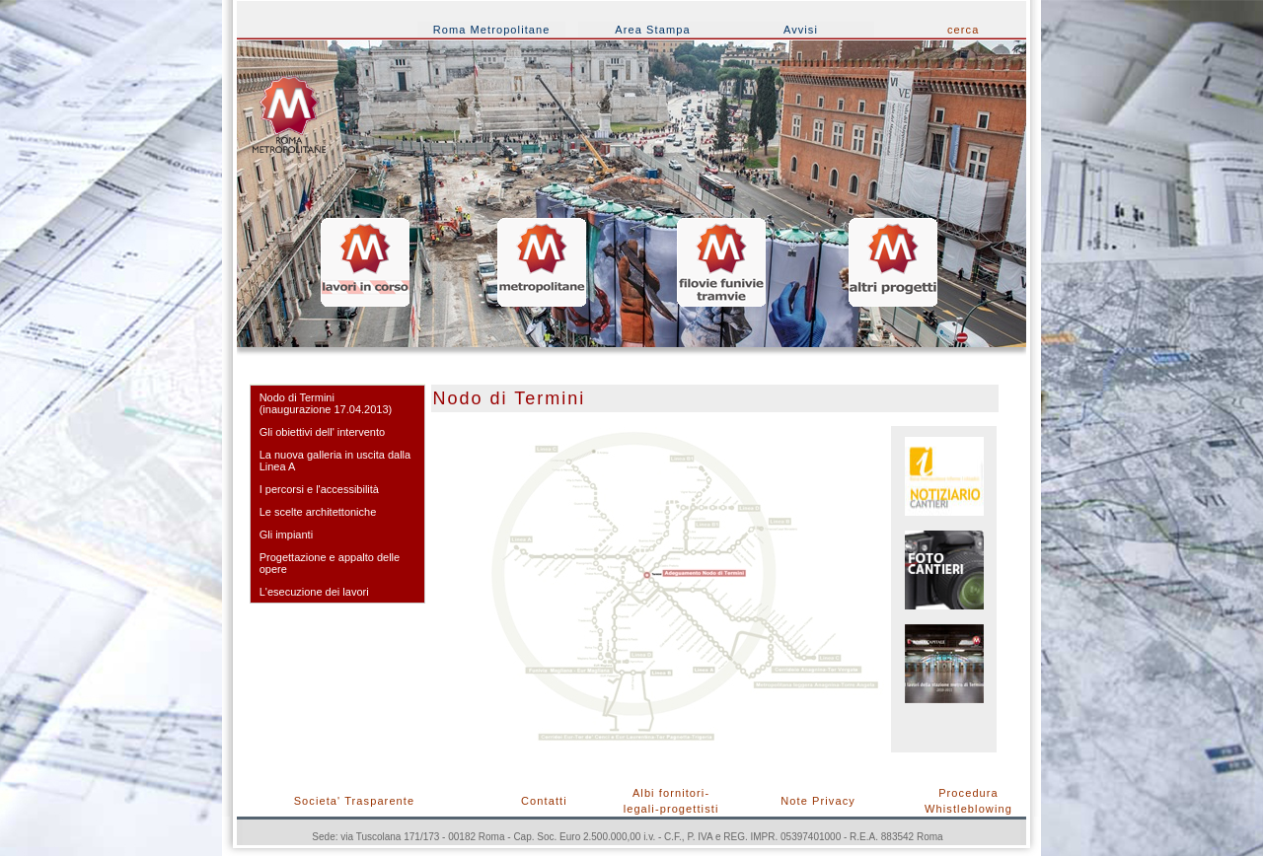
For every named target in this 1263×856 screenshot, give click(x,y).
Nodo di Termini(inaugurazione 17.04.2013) (326, 403)
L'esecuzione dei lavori (314, 592)
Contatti (544, 801)
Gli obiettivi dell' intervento (322, 432)
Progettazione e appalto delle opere (330, 563)
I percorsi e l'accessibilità (319, 489)
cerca (963, 30)
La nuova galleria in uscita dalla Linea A (335, 460)
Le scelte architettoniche (318, 512)
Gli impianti (286, 534)
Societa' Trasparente (354, 801)
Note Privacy (817, 801)
